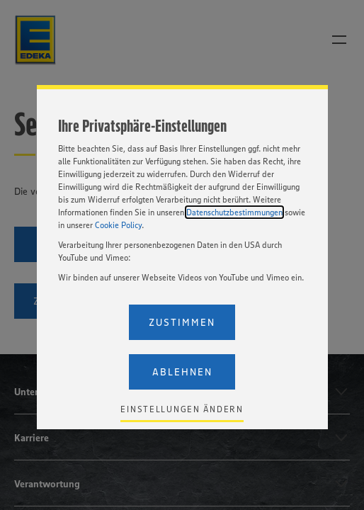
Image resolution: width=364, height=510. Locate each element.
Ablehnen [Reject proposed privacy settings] (182, 372)
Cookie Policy (118, 225)
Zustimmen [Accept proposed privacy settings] (182, 322)
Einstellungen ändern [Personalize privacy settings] (181, 409)
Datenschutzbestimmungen (234, 212)
